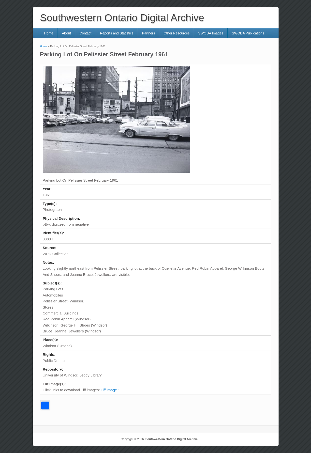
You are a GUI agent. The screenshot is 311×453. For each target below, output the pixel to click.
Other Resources (176, 33)
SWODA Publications (248, 33)
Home (48, 33)
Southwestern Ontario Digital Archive (171, 439)
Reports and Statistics (116, 33)
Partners (148, 33)
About (66, 33)
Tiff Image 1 (110, 390)
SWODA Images (210, 33)
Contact (85, 33)
